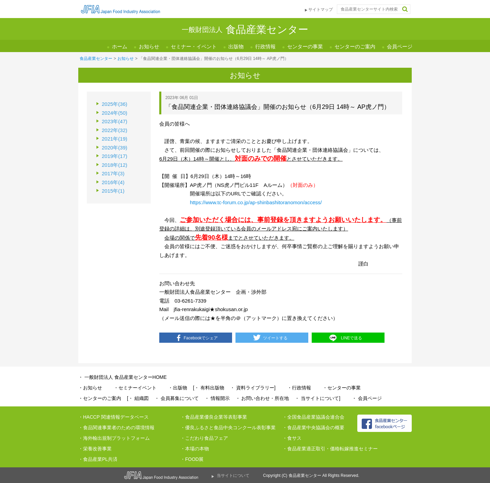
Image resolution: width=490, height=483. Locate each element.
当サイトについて (233, 475)
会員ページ (399, 46)
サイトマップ (320, 9)
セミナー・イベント (194, 46)
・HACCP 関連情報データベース (113, 417)
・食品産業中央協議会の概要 (313, 427)
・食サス (291, 438)
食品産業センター (96, 58)
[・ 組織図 (138, 398)
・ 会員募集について (176, 398)
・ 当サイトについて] (317, 398)
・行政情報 (299, 387)
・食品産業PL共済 (97, 459)
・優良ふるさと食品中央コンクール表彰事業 (228, 427)
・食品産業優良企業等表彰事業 (213, 417)
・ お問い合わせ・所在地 (262, 398)
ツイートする (275, 338)
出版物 (236, 46)
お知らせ (149, 46)
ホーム (119, 46)
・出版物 (177, 387)
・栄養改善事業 (95, 448)
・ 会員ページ (367, 398)
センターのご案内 (354, 46)
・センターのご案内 (99, 398)
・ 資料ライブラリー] (253, 387)
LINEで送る (351, 338)
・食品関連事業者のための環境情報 (116, 427)
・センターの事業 (342, 387)
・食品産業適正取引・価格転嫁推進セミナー (330, 448)
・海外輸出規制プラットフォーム (114, 438)
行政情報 (265, 46)
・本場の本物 (194, 448)
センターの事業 (305, 46)
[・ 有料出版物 (208, 387)
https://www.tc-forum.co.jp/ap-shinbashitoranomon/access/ (256, 202)
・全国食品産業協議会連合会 (313, 417)
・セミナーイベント (135, 387)
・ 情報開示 (217, 398)
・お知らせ (90, 387)
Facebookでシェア (201, 338)
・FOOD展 (191, 459)
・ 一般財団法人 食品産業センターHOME (122, 377)
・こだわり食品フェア (204, 438)
